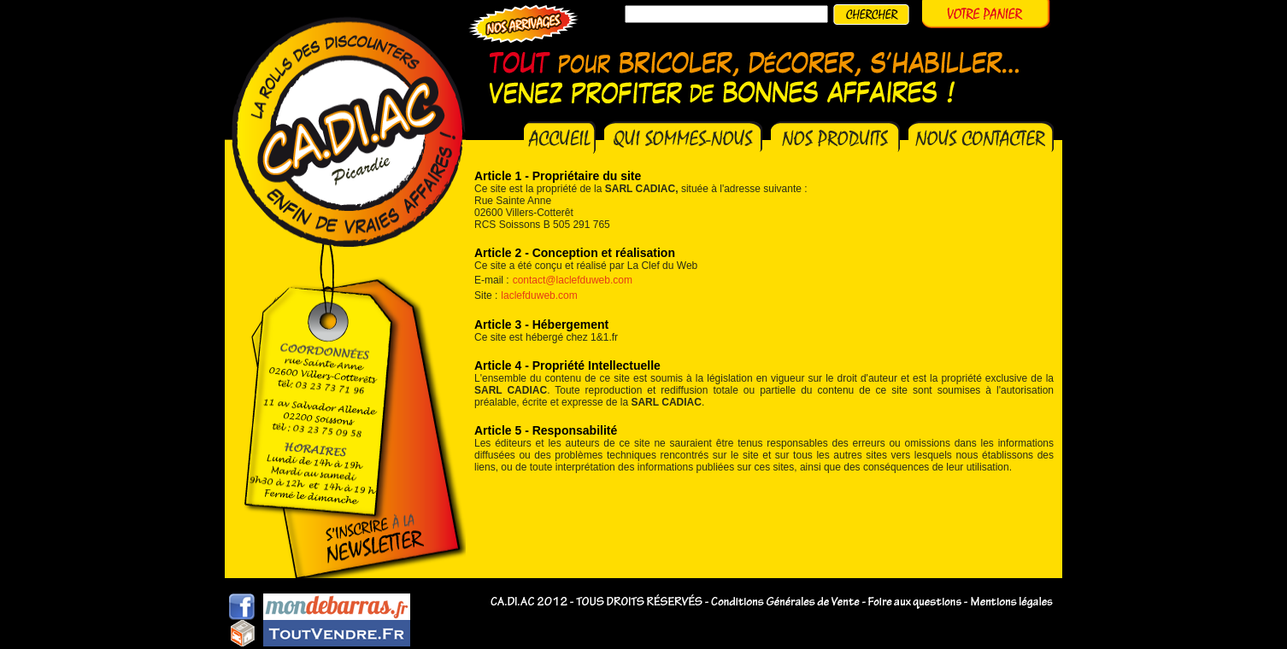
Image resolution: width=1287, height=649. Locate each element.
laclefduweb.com (539, 295)
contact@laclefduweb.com (572, 280)
